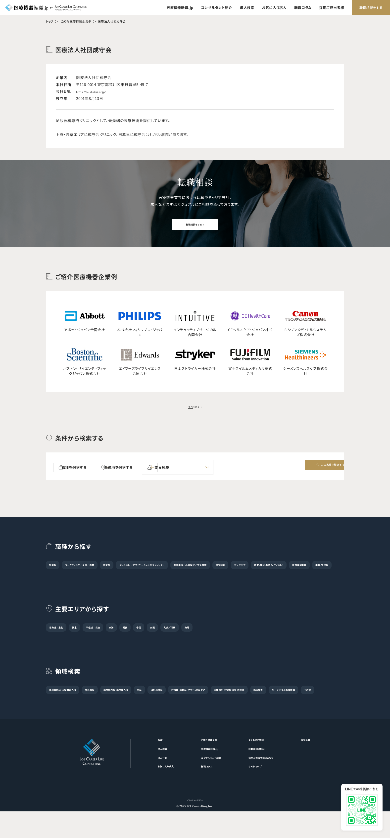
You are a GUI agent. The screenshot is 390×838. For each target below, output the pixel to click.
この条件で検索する (310, 468)
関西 (162, 639)
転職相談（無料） (262, 772)
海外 (252, 639)
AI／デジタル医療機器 (156, 712)
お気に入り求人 (274, 7)
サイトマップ (259, 792)
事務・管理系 (183, 576)
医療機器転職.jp (179, 7)
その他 (192, 712)
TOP (142, 763)
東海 (142, 639)
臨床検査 (118, 712)
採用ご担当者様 (331, 7)
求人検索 (247, 7)
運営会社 (322, 763)
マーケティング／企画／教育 (96, 565)
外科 (187, 701)
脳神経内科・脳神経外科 (151, 701)
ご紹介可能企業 (203, 763)
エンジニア (59, 576)
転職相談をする (371, 7)
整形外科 (112, 701)
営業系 (56, 565)
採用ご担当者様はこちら (268, 782)
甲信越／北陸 (116, 639)
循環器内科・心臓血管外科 (72, 701)
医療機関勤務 (150, 576)
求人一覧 (145, 782)
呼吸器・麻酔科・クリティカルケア (260, 701)
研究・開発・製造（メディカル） (104, 576)
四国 (202, 639)
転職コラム (303, 7)
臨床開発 (309, 565)
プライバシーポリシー (195, 826)
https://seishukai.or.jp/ (98, 91)
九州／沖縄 (227, 639)
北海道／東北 (62, 639)
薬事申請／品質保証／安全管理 (264, 565)
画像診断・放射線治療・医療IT (75, 712)
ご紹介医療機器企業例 (76, 21)
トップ (49, 21)
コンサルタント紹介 (216, 7)
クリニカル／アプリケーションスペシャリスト (190, 565)
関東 (88, 639)
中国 (182, 639)
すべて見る (193, 407)
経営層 (137, 565)
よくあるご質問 (261, 763)
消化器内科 (212, 701)
